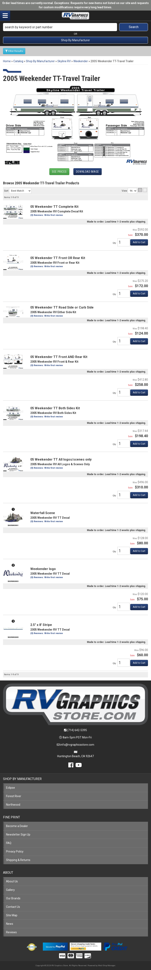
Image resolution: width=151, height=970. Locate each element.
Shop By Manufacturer (75, 40)
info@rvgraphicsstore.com (77, 744)
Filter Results (14, 51)
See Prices (59, 171)
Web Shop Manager (106, 965)
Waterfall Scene (42, 513)
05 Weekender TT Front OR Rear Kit (57, 258)
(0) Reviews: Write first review (46, 215)
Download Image (87, 171)
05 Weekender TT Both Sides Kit (55, 408)
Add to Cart (139, 242)
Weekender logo (43, 569)
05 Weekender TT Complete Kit (54, 207)
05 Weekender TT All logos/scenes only (61, 459)
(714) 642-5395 (77, 730)
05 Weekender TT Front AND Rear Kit (58, 357)
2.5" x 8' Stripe (41, 625)
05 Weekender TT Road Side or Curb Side (62, 307)
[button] (75, 27)
